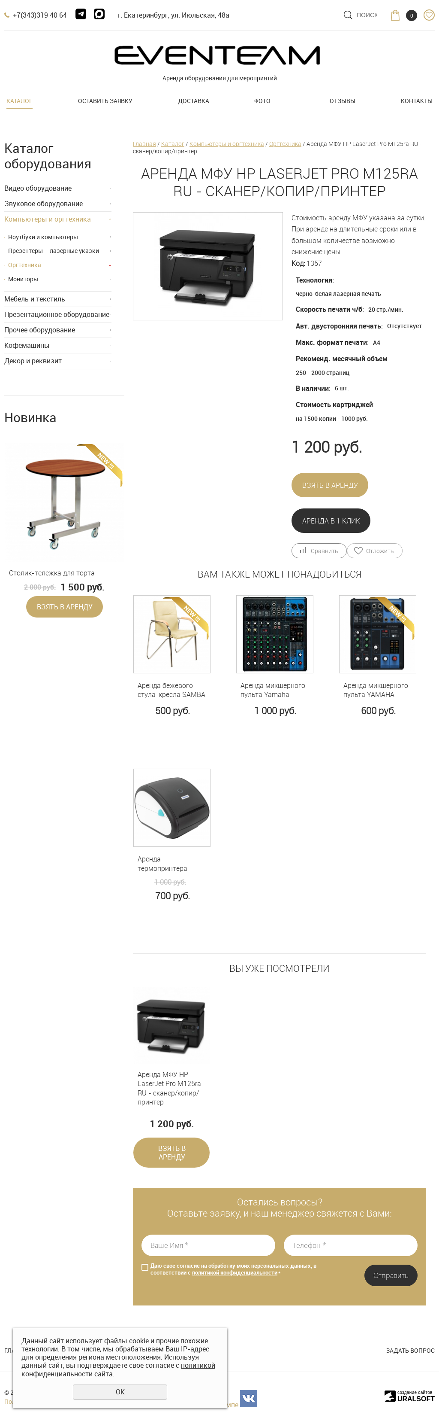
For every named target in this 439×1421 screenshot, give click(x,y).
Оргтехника (24, 265)
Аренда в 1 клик (331, 521)
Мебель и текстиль (34, 299)
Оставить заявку (105, 101)
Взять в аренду (65, 607)
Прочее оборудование (39, 330)
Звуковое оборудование (43, 203)
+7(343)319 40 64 (40, 15)
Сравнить (324, 551)
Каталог (19, 101)
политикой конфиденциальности (234, 1272)
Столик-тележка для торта (52, 573)
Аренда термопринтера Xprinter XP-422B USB (171, 864)
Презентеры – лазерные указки (53, 250)
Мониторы (23, 279)
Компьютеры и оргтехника (47, 219)
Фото (262, 101)
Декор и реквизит (33, 360)
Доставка (193, 101)
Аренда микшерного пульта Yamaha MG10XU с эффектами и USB (273, 690)
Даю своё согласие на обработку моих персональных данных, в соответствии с (233, 1269)
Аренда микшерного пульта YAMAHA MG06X (375, 690)
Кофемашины (27, 345)
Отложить (380, 551)
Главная (144, 144)
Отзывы (342, 101)
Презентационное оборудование (56, 314)
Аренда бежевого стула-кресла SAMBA (171, 690)
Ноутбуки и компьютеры (43, 237)
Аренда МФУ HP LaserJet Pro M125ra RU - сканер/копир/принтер (169, 1088)
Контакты (417, 101)
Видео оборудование (38, 188)
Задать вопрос (410, 1350)
